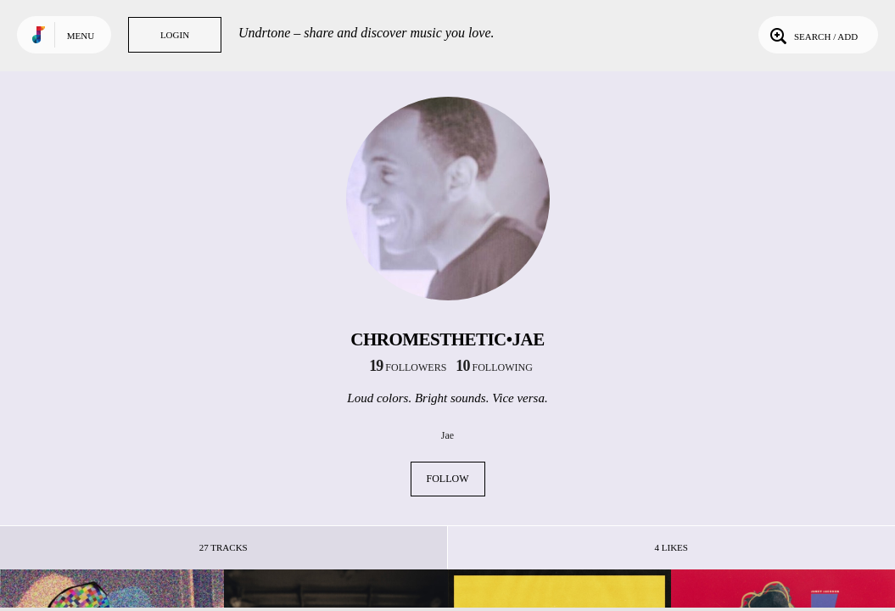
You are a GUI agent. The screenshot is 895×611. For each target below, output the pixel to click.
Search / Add (812, 35)
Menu (80, 36)
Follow (448, 479)
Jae (447, 435)
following (494, 367)
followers (407, 367)
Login (174, 35)
